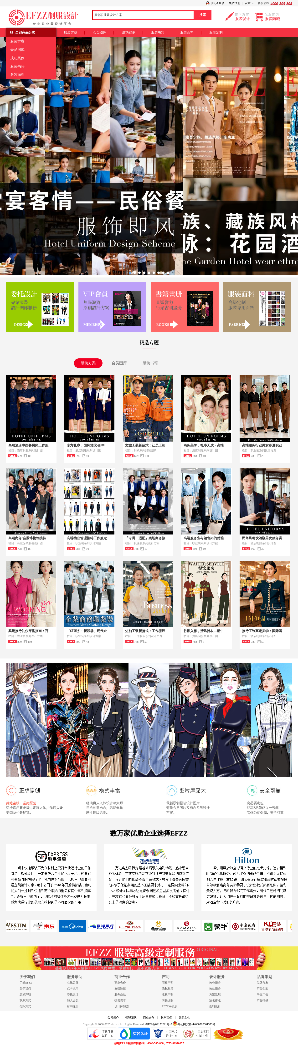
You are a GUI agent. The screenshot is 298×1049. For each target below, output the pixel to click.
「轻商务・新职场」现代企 (87, 631)
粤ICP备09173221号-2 (158, 1024)
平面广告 (262, 994)
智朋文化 (184, 1017)
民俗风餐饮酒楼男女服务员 (262, 538)
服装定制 (216, 32)
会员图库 (99, 32)
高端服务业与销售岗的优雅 (204, 538)
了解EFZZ (26, 982)
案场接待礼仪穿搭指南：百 (28, 631)
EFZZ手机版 (169, 1006)
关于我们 (25, 988)
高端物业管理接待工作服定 (87, 538)
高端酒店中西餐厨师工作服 (28, 445)
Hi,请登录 (218, 3)
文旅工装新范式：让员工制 (145, 445)
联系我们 (166, 1017)
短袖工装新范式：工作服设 (145, 631)
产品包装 (262, 988)
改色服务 (215, 982)
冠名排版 (215, 1000)
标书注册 (72, 1006)
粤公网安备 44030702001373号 (194, 1023)
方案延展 (215, 994)
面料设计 (215, 1006)
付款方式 (25, 1006)
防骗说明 (167, 1000)
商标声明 (167, 982)
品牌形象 (262, 982)
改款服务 (215, 988)
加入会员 (72, 1000)
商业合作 (120, 982)
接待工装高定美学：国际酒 (262, 631)
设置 (248, 3)
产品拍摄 (262, 1000)
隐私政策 (167, 988)
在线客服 (72, 982)
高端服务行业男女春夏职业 (262, 445)
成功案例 (128, 32)
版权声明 (25, 994)
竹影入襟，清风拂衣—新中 (204, 631)
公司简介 (113, 1017)
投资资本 (120, 1000)
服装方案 (70, 32)
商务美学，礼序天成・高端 (204, 445)
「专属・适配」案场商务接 (145, 538)
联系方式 (25, 1000)
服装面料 (187, 32)
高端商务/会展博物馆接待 (27, 538)
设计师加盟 (121, 1006)
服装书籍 (157, 32)
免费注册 (234, 3)
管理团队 (131, 1017)
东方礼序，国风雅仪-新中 (86, 445)
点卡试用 (72, 988)
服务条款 (120, 994)
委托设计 (72, 994)
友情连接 (120, 988)
